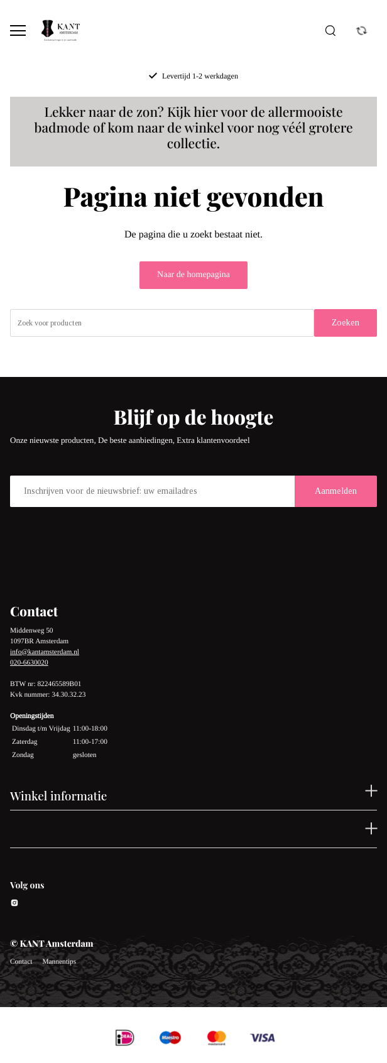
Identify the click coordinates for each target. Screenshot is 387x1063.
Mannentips (59, 962)
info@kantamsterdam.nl (44, 652)
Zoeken (345, 322)
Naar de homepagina (193, 275)
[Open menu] (18, 30)
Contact (21, 962)
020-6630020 (29, 663)
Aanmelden (336, 491)
